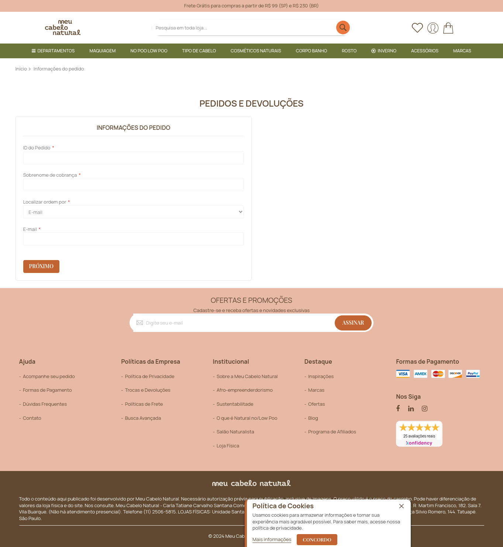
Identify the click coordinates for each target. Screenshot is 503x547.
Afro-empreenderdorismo (245, 390)
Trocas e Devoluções (147, 390)
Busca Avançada (143, 418)
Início (21, 68)
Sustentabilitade (235, 404)
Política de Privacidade (150, 376)
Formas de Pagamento (47, 390)
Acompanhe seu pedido (49, 376)
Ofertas (316, 404)
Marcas (316, 390)
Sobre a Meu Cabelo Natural (247, 376)
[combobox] (251, 27)
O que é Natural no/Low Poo (247, 418)
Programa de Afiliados (332, 431)
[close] (401, 506)
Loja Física (228, 445)
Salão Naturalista (235, 431)
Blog (313, 418)
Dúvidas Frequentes (45, 404)
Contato (32, 418)
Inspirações (321, 376)
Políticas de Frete (144, 404)
